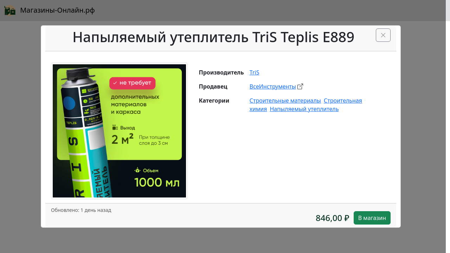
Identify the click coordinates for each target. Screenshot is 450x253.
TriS (254, 72)
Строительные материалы (285, 100)
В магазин (372, 218)
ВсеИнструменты (273, 86)
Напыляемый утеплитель (304, 109)
